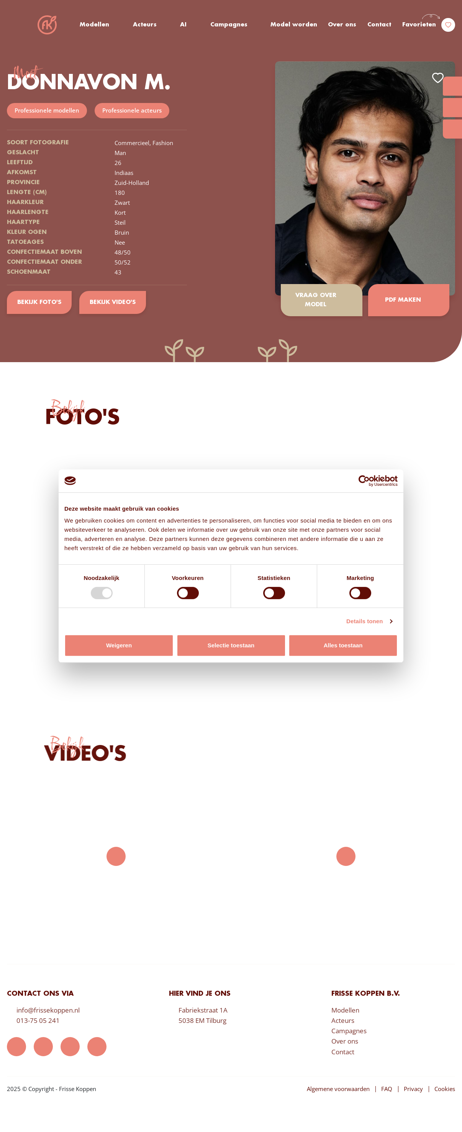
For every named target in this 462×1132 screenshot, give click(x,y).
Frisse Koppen (47, 24)
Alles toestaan (343, 645)
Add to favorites (438, 78)
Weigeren (119, 645)
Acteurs (145, 25)
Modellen (94, 25)
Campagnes (228, 25)
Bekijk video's (113, 302)
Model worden (293, 25)
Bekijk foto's (39, 302)
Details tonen (364, 621)
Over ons (342, 25)
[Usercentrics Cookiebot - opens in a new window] (364, 481)
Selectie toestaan (231, 645)
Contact (379, 25)
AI (183, 25)
